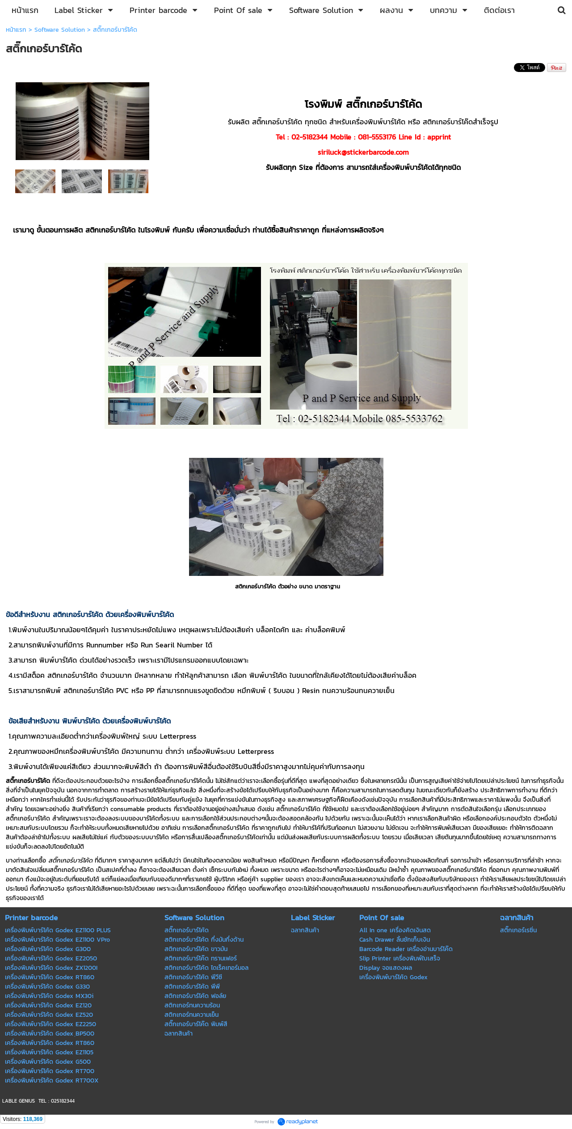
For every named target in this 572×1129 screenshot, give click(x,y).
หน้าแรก (16, 29)
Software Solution (59, 29)
